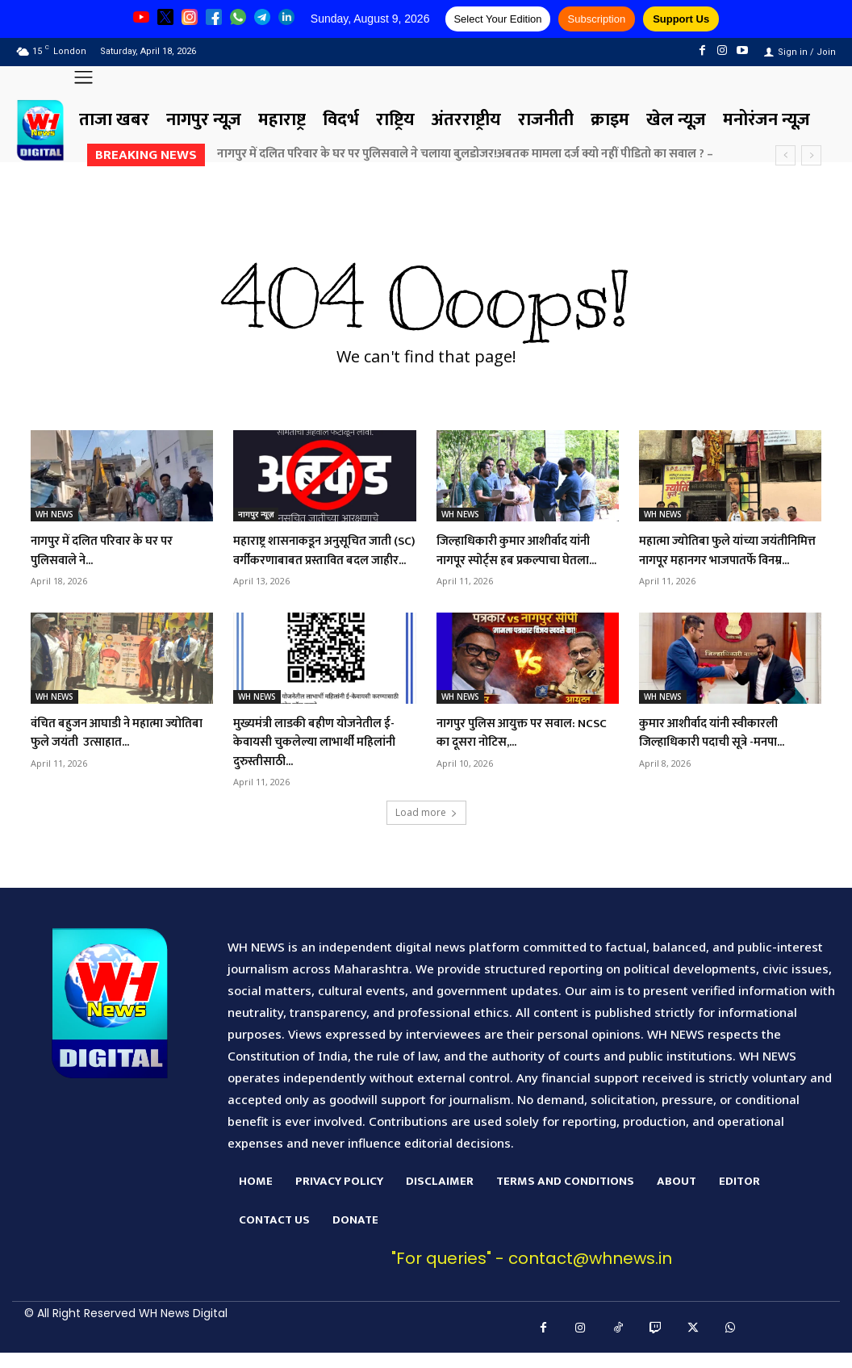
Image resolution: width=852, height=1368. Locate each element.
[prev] (785, 155)
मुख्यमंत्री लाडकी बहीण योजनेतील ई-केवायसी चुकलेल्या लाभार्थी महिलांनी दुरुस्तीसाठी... (322, 761)
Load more (426, 832)
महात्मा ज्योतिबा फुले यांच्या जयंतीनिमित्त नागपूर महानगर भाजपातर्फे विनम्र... (715, 560)
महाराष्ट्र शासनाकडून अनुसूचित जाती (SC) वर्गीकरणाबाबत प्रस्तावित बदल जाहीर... (313, 560)
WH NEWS (54, 514)
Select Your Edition (497, 19)
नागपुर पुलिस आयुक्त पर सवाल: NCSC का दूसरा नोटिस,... (520, 751)
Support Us (681, 19)
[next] (811, 155)
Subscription (597, 19)
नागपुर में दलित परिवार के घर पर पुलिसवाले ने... (117, 550)
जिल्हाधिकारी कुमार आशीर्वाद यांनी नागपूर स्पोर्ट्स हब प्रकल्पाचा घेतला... (525, 560)
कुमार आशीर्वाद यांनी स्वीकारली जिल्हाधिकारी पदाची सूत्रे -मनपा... (727, 751)
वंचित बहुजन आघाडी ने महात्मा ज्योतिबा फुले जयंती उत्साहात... (115, 751)
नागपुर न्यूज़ (256, 514)
